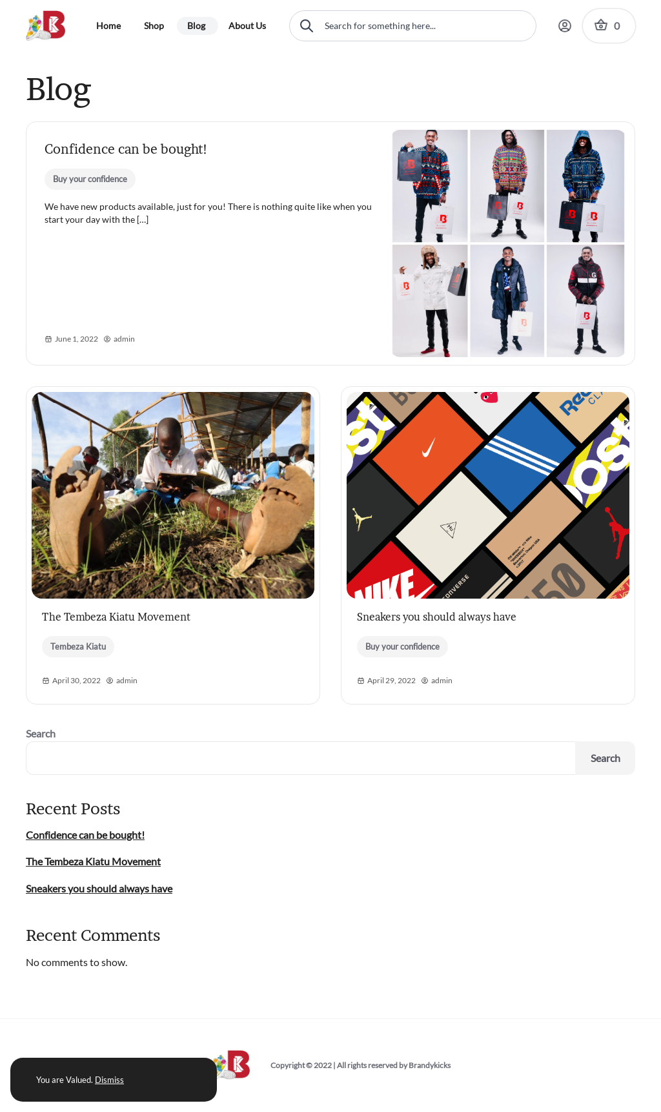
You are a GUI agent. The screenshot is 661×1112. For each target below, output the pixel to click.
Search (41, 733)
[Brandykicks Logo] (51, 25)
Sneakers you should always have (436, 616)
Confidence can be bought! (126, 149)
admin (119, 339)
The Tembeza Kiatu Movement (116, 616)
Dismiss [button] (109, 1080)
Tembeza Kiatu (78, 646)
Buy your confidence (90, 179)
